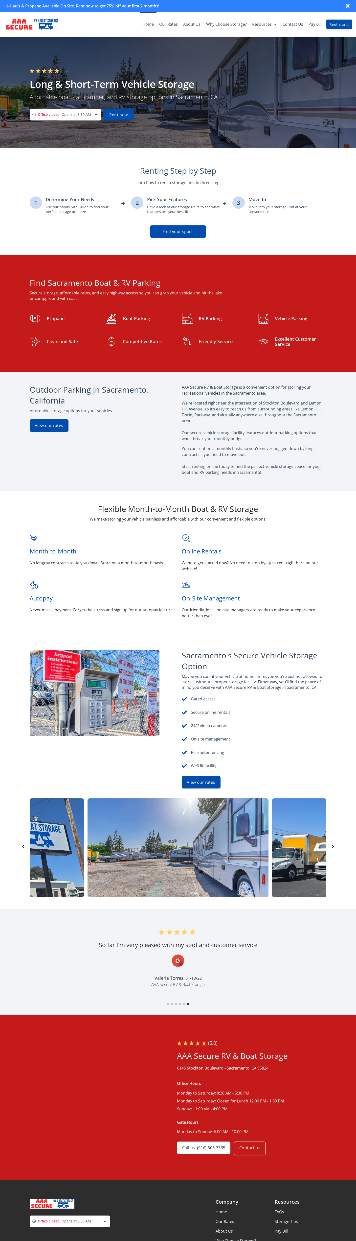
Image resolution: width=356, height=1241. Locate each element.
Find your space (178, 231)
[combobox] (65, 114)
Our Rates (225, 1221)
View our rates (49, 425)
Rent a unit (339, 24)
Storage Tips (286, 1221)
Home (221, 1212)
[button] (168, 1004)
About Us (224, 1231)
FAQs (279, 1212)
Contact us (252, 1148)
